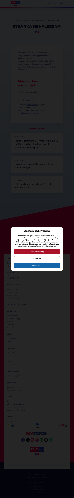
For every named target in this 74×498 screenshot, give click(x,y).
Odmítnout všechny (37, 252)
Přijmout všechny (37, 265)
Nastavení (37, 258)
